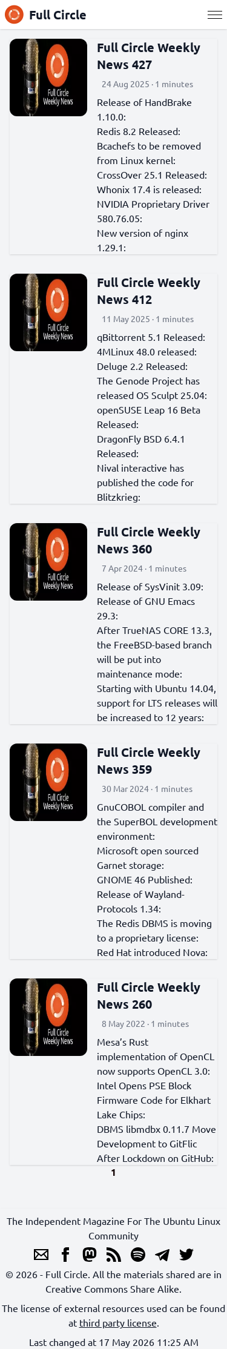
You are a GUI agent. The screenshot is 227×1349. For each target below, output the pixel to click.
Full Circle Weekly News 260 (148, 995)
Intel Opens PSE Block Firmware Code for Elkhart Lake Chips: (154, 1099)
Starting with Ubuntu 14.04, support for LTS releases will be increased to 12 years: (157, 702)
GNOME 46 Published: (144, 879)
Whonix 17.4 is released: (149, 189)
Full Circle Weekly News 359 (148, 760)
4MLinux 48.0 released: (147, 351)
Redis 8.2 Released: (138, 131)
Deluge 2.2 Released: (142, 366)
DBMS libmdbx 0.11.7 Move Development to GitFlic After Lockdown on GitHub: (156, 1143)
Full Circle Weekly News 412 (148, 290)
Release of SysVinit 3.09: (150, 586)
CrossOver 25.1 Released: (152, 174)
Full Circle (46, 14)
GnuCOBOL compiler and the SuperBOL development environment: (157, 821)
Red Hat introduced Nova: (152, 952)
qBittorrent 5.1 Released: (151, 337)
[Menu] (215, 14)
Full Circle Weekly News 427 (148, 55)
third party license (118, 1322)
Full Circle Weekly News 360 (148, 540)
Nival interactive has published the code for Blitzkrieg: (145, 482)
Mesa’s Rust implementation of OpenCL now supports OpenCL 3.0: (155, 1056)
